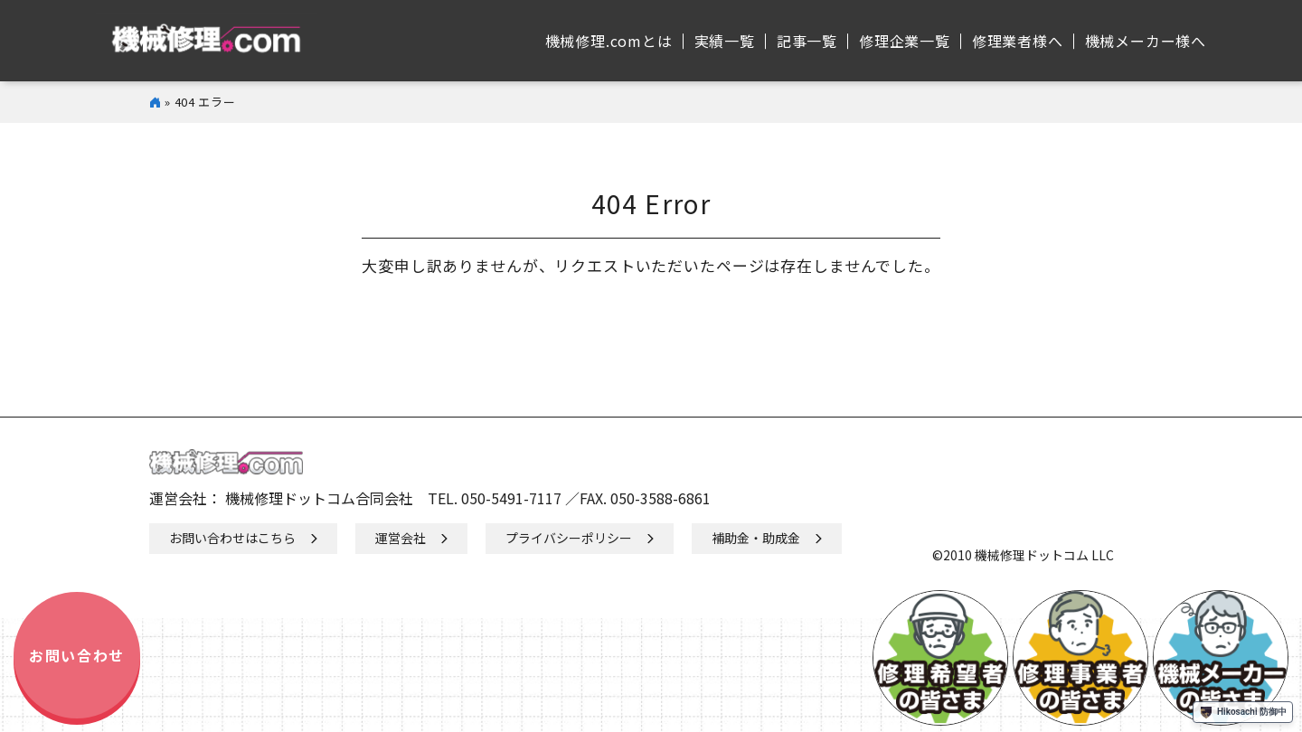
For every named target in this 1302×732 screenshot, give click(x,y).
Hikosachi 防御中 (1243, 712)
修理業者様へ (1017, 41)
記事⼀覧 (807, 41)
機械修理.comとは (609, 41)
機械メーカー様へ (1145, 41)
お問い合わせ (77, 655)
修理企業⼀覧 (904, 41)
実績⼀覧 (724, 41)
